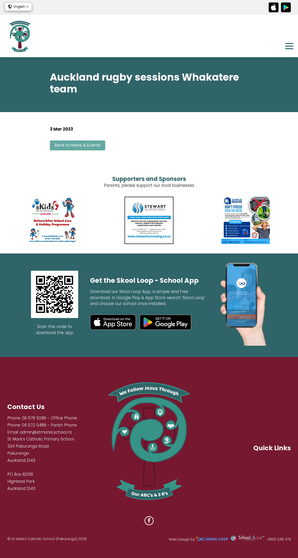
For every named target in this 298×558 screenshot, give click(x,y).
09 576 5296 (34, 418)
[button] (18, 6)
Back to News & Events (77, 145)
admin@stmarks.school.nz (46, 432)
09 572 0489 (34, 425)
